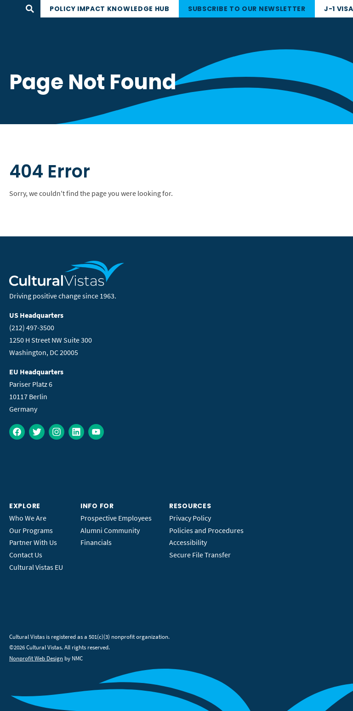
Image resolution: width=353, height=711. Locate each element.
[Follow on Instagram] (56, 432)
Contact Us (25, 554)
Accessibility (188, 542)
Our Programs (31, 530)
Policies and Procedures (206, 530)
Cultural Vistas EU (36, 567)
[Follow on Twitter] (37, 432)
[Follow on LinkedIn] (76, 432)
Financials (96, 542)
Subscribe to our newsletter (247, 8)
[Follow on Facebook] (17, 432)
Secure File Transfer (200, 554)
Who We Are (27, 517)
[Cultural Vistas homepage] (67, 283)
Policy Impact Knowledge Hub (110, 8)
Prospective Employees (116, 517)
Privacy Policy (190, 517)
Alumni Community (110, 530)
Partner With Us (33, 542)
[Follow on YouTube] (96, 432)
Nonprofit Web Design (36, 658)
